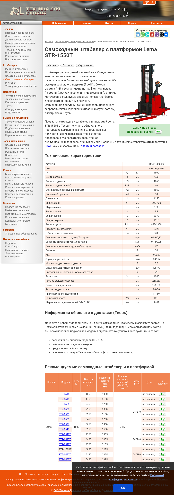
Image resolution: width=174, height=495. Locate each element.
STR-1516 (64, 394)
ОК (123, 488)
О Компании (59, 23)
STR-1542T (65, 434)
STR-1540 (64, 429)
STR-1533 (64, 414)
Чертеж (52, 65)
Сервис (132, 23)
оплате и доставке (93, 146)
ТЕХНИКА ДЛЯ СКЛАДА (30, 11)
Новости (86, 23)
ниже (48, 146)
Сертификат (85, 65)
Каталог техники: (12, 23)
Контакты (157, 23)
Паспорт (67, 65)
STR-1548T (65, 444)
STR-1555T (65, 459)
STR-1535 (64, 419)
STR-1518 (64, 399)
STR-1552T (65, 454)
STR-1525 (64, 404)
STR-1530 (64, 409)
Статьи (109, 23)
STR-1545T (65, 439)
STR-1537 (64, 424)
